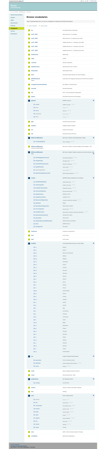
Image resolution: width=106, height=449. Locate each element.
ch (36, 261)
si (35, 343)
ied (32, 133)
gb (36, 290)
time (36, 421)
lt (35, 314)
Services (13, 31)
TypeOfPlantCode (39, 166)
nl (35, 325)
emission (37, 408)
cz (36, 267)
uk (36, 351)
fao (32, 92)
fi (35, 285)
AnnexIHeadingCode (40, 141)
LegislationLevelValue (40, 197)
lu (35, 316)
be (36, 256)
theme (36, 223)
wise (32, 432)
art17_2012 (34, 46)
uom (32, 395)
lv (35, 319)
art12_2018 (34, 38)
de (36, 270)
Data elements (14, 23)
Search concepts (44, 25)
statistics (37, 418)
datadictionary (35, 66)
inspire (33, 178)
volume (37, 427)
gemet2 (33, 100)
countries (37, 382)
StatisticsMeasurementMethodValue (43, 220)
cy (36, 264)
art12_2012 (34, 34)
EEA (16, 1)
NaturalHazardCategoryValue (42, 206)
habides (33, 125)
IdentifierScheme (39, 194)
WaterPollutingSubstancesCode (42, 173)
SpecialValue (38, 218)
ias (32, 129)
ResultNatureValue (39, 212)
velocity (37, 424)
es (36, 282)
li (35, 311)
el (35, 279)
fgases (33, 96)
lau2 (32, 239)
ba (36, 253)
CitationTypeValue (39, 184)
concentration (38, 405)
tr (35, 348)
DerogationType (39, 160)
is (35, 305)
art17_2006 (34, 42)
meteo (36, 414)
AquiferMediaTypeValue (40, 181)
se (36, 340)
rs (35, 337)
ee (36, 276)
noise (32, 375)
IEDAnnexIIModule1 (37, 137)
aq (32, 30)
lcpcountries (38, 360)
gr (35, 293)
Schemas (13, 25)
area (36, 402)
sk (36, 345)
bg (36, 258)
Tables (12, 20)
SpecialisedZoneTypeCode (41, 215)
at (35, 250)
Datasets (13, 17)
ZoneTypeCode (38, 226)
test (32, 391)
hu (36, 299)
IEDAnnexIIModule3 (37, 146)
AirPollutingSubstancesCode (42, 157)
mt (36, 322)
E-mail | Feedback (15, 444)
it (35, 308)
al (35, 247)
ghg (32, 121)
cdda (32, 58)
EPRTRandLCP (35, 78)
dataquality (34, 70)
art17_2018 (34, 50)
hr (35, 296)
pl (35, 328)
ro (35, 334)
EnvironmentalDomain (40, 191)
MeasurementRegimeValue (41, 200)
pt (35, 331)
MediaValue (38, 203)
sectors (37, 366)
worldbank (34, 436)
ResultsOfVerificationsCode (41, 163)
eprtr (32, 74)
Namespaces (14, 33)
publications (34, 379)
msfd (32, 371)
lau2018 (33, 243)
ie (35, 302)
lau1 (32, 235)
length (36, 411)
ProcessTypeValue (39, 208)
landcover (34, 231)
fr (35, 287)
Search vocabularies (33, 25)
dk (36, 273)
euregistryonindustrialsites (39, 84)
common (33, 62)
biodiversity (34, 54)
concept (37, 104)
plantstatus (38, 363)
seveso (33, 387)
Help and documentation (17, 14)
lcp (32, 356)
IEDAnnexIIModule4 (37, 152)
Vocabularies (14, 28)
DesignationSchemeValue (41, 188)
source (37, 110)
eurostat (33, 88)
